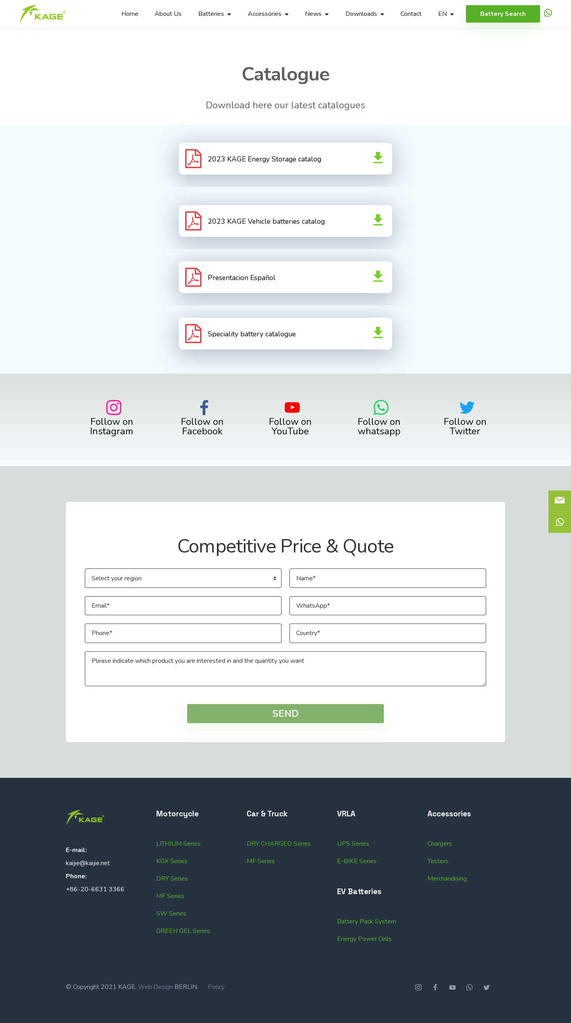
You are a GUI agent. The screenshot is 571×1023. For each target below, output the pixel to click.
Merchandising (447, 913)
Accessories (265, 14)
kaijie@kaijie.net (88, 880)
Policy (216, 1004)
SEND (285, 731)
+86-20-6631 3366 (95, 906)
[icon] (548, 14)
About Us (168, 14)
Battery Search (503, 14)
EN (442, 14)
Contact (411, 14)
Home (129, 14)
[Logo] (42, 13)
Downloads (361, 14)
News (313, 14)
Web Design (155, 1004)
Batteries (211, 14)
